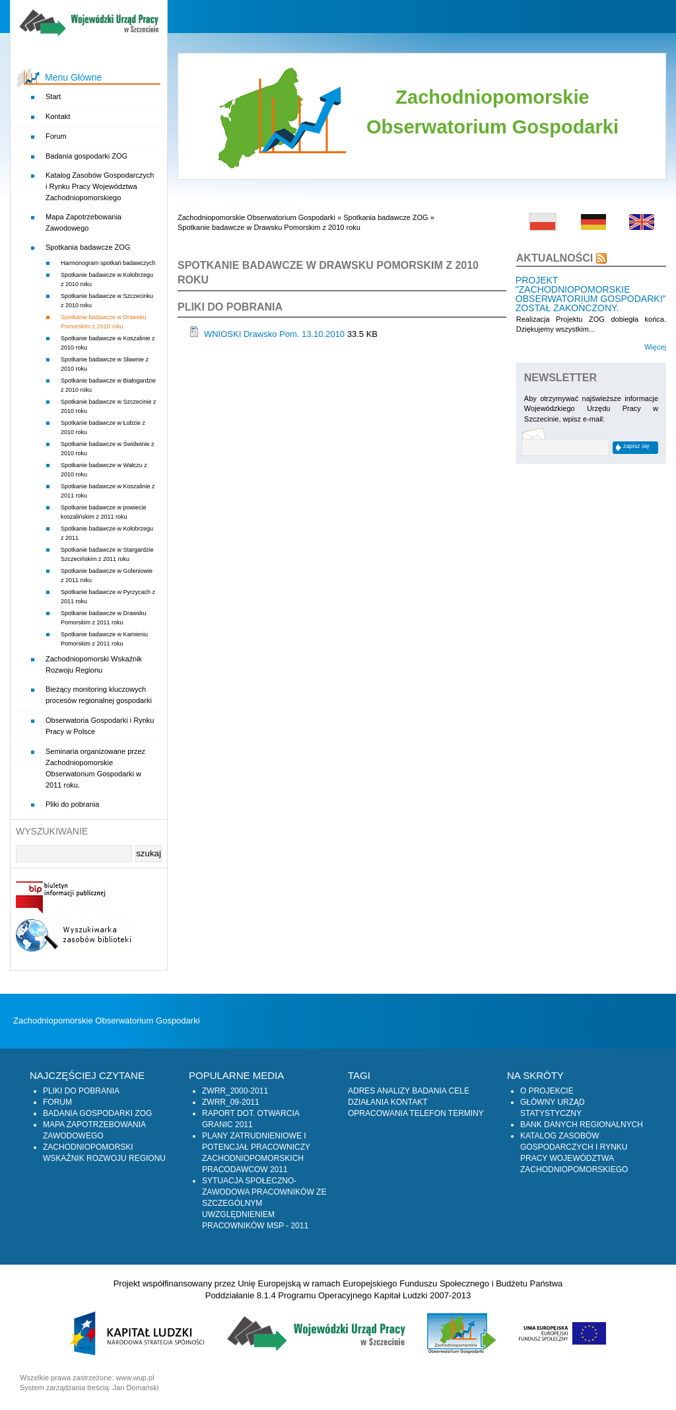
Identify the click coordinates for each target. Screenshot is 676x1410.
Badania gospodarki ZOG (86, 156)
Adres (361, 1090)
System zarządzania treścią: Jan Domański (89, 1387)
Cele (459, 1090)
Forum (56, 136)
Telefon (427, 1113)
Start (53, 96)
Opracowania (377, 1113)
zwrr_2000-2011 (235, 1090)
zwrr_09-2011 (230, 1102)
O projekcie (547, 1090)
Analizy (393, 1090)
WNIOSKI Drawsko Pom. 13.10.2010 (274, 334)
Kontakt (58, 116)
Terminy (466, 1113)
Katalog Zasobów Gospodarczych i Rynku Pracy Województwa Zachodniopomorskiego (100, 186)
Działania (368, 1102)
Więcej (655, 347)
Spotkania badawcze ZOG (88, 247)
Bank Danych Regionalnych (581, 1124)
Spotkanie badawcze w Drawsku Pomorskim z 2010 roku (269, 227)
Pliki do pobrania (72, 804)
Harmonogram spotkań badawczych (108, 263)
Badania (429, 1090)
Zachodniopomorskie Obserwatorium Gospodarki (256, 217)
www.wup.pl (135, 1378)
